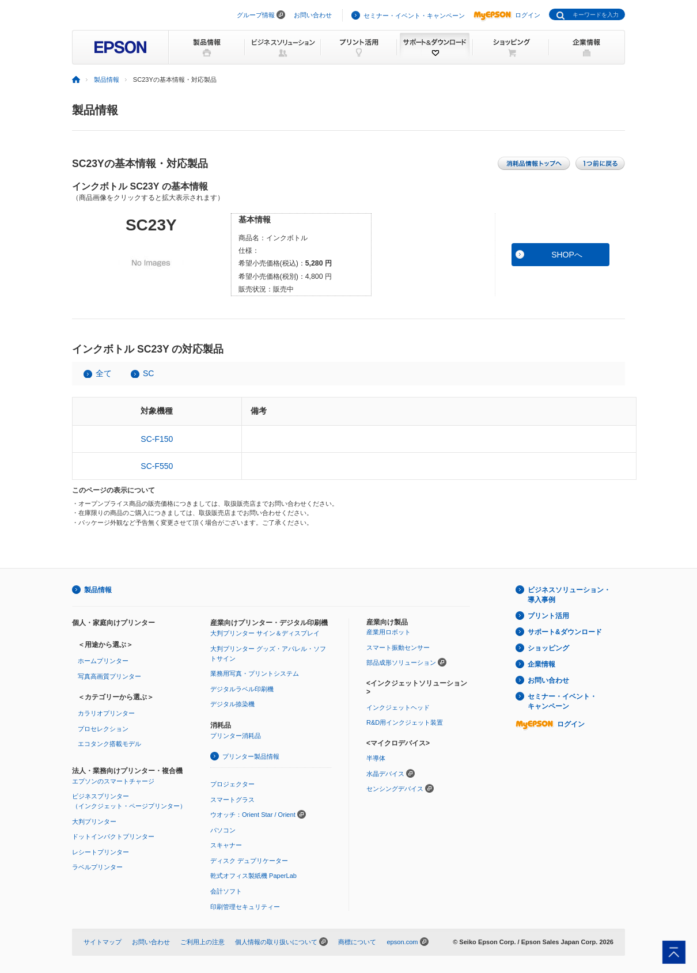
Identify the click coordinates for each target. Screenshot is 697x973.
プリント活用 (548, 616)
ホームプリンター (103, 660)
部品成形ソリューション (401, 662)
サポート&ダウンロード (565, 632)
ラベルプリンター (97, 867)
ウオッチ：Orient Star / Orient (253, 814)
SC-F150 (157, 439)
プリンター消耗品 (235, 735)
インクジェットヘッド (398, 707)
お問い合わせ (313, 15)
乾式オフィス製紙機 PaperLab (253, 875)
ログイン (506, 15)
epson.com (402, 941)
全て (104, 373)
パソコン (223, 830)
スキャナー (226, 845)
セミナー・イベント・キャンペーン (414, 15)
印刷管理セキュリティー (245, 906)
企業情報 (541, 664)
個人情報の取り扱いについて (276, 941)
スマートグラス (232, 799)
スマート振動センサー (398, 647)
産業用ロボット (388, 632)
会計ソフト (226, 891)
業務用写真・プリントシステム (254, 673)
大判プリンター (94, 821)
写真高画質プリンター (109, 676)
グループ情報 (256, 15)
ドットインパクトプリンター (113, 836)
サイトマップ (103, 941)
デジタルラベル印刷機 (242, 689)
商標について (357, 941)
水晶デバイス (385, 773)
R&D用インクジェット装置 (404, 722)
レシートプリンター (100, 852)
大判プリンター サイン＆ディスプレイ (265, 633)
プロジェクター (232, 784)
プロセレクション (103, 728)
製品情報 (106, 79)
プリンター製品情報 (250, 756)
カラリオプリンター (106, 713)
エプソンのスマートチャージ (113, 781)
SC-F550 (157, 466)
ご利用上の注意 (202, 941)
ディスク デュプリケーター (249, 860)
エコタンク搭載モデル (109, 743)
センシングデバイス (394, 788)
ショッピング (548, 648)
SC (148, 373)
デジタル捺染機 (232, 704)
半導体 (375, 758)
